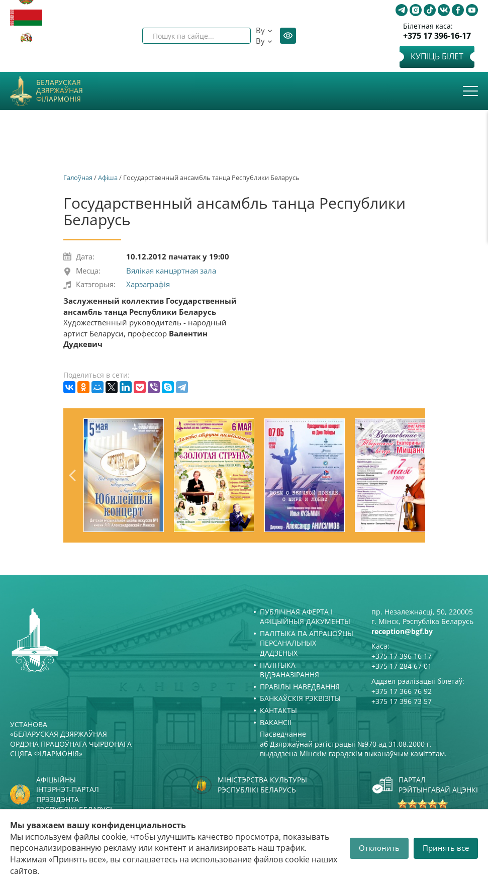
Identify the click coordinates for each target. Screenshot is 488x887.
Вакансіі (275, 722)
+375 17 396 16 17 (401, 656)
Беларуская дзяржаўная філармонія (59, 91)
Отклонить (379, 848)
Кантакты (278, 710)
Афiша (108, 177)
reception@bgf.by (402, 631)
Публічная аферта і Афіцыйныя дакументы (305, 617)
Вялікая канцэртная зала (171, 270)
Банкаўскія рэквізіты (300, 698)
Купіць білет (437, 56)
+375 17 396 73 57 (401, 701)
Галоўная (77, 177)
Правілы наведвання (300, 686)
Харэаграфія (148, 284)
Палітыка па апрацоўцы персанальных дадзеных (306, 643)
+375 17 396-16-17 (437, 36)
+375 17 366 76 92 (401, 691)
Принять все (446, 848)
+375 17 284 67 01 (401, 666)
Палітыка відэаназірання (289, 670)
